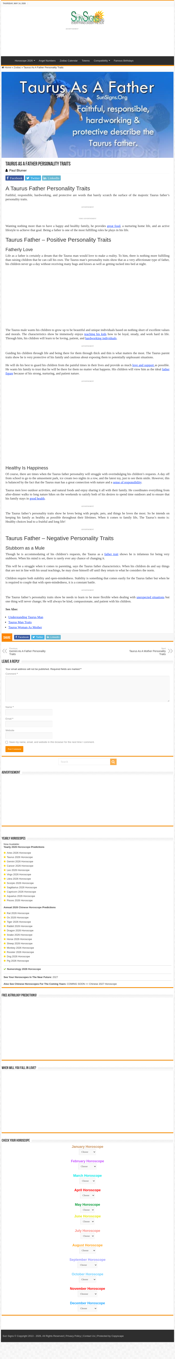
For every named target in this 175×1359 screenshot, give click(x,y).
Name (9, 707)
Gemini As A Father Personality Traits (28, 651)
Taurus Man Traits (20, 622)
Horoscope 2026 (24, 60)
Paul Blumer (18, 170)
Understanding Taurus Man (25, 617)
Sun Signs (8, 1336)
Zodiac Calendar (69, 60)
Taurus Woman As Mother (25, 627)
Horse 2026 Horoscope (19, 939)
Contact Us (89, 1336)
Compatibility (101, 60)
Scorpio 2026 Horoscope (20, 883)
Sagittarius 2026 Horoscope (22, 887)
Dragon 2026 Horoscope (20, 930)
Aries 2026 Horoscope (19, 852)
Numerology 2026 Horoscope (24, 969)
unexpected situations (150, 597)
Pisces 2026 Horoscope (20, 900)
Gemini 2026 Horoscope (20, 861)
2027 (55, 977)
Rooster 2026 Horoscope (20, 952)
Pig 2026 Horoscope (18, 960)
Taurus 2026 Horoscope (20, 857)
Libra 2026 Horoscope (19, 878)
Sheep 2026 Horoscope (20, 943)
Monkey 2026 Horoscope (20, 947)
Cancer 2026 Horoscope (20, 865)
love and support (143, 365)
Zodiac (17, 67)
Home (8, 60)
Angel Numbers (47, 60)
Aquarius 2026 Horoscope (21, 896)
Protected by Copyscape (110, 1336)
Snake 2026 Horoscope (19, 934)
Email (9, 718)
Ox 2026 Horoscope (18, 917)
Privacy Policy (73, 1336)
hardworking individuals (101, 338)
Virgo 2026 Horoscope (19, 874)
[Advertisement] (87, 800)
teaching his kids (95, 334)
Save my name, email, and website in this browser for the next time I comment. (52, 742)
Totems (86, 60)
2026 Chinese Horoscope (27, 907)
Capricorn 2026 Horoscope (21, 891)
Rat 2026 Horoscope (18, 913)
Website (9, 730)
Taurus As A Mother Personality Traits (146, 651)
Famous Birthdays (123, 60)
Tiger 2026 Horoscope (19, 921)
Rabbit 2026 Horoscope (20, 926)
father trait (111, 554)
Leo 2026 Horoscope (18, 870)
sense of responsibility (127, 482)
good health (37, 498)
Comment (11, 673)
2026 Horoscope (20, 847)
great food (113, 226)
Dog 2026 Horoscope (18, 956)
